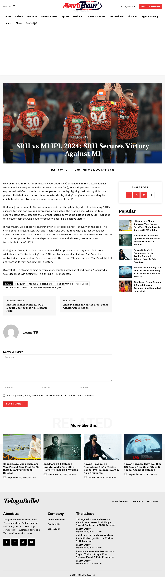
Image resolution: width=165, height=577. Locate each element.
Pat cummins (65, 283)
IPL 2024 (20, 283)
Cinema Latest (83, 524)
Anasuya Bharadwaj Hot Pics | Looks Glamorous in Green (85, 306)
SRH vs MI (82, 283)
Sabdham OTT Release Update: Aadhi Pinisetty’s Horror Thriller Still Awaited (147, 239)
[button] (10, 6)
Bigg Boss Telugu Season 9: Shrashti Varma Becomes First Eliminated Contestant (147, 281)
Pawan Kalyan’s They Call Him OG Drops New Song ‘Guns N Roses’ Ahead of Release (146, 267)
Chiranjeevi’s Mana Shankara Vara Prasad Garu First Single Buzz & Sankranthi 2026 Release (148, 225)
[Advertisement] (82, 50)
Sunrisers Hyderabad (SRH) (47, 287)
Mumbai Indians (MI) (41, 283)
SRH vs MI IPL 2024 (16, 287)
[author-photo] (5, 473)
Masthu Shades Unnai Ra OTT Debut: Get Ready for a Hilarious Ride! (26, 307)
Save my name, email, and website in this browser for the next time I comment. (51, 395)
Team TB (61, 169)
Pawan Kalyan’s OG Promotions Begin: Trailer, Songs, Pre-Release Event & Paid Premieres (147, 253)
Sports (82, 136)
